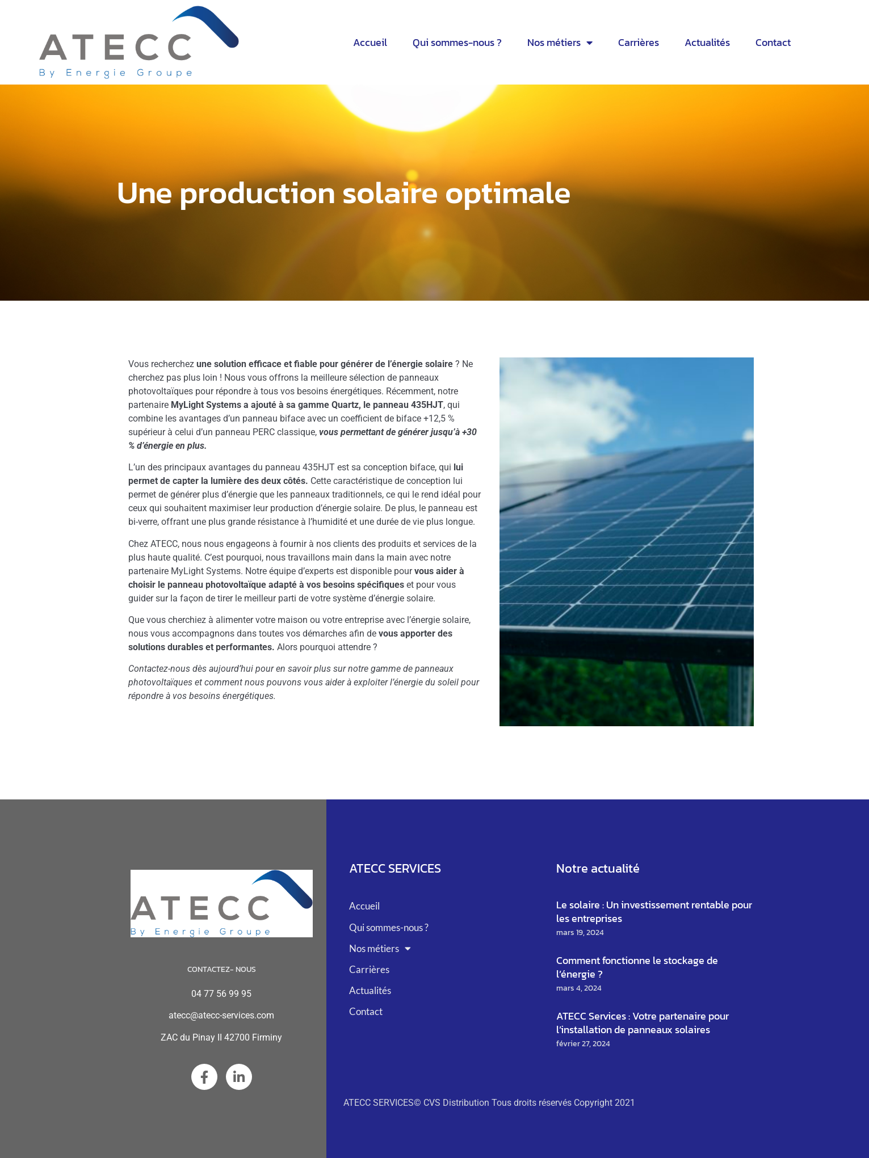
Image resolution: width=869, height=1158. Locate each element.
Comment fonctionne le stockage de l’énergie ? (637, 967)
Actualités (707, 42)
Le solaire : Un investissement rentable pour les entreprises (654, 911)
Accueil (370, 42)
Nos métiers (560, 42)
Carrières (638, 42)
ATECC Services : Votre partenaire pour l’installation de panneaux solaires (642, 1022)
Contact (773, 42)
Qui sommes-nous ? (457, 42)
